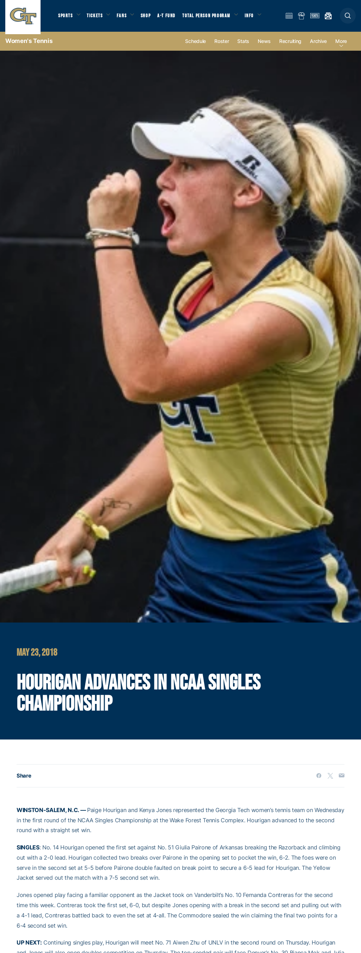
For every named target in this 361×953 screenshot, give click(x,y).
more (341, 46)
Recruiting (290, 46)
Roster (221, 46)
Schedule (195, 46)
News (264, 46)
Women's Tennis (29, 45)
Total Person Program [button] (213, 17)
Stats (243, 46)
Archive (318, 46)
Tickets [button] (97, 17)
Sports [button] (66, 17)
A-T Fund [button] (173, 17)
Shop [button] (151, 17)
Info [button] (258, 17)
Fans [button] (126, 17)
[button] (348, 18)
